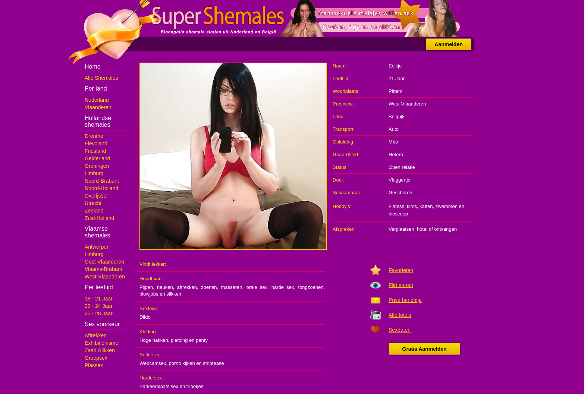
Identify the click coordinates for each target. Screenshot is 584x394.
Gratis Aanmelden (424, 349)
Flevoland (96, 143)
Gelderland (97, 158)
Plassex (94, 365)
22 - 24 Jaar (99, 306)
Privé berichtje (405, 300)
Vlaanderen (98, 107)
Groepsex (96, 358)
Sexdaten (400, 330)
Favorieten (401, 270)
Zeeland (94, 211)
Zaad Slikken (100, 350)
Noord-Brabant (102, 181)
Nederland (97, 100)
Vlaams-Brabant (103, 269)
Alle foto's (400, 315)
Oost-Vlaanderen (104, 262)
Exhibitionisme (101, 343)
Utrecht (93, 203)
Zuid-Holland (99, 218)
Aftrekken (96, 335)
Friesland (95, 151)
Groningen (97, 166)
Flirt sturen (401, 285)
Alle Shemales (101, 78)
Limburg (94, 173)
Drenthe (94, 136)
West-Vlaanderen (105, 277)
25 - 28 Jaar (99, 313)
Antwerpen (97, 247)
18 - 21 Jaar (99, 299)
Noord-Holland (101, 188)
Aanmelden (448, 44)
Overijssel (96, 196)
